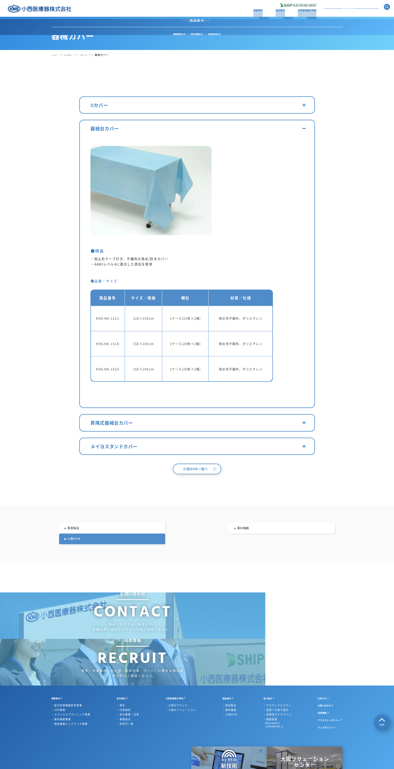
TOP (382, 722)
